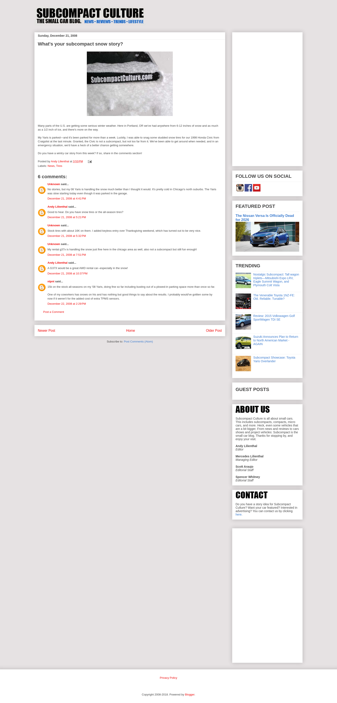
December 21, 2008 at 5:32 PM (66, 235)
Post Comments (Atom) (138, 341)
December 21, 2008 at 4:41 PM (66, 198)
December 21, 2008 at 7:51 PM (66, 254)
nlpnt (50, 281)
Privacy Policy (168, 677)
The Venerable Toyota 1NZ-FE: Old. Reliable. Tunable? (274, 297)
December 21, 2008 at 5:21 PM (66, 217)
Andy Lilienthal (57, 206)
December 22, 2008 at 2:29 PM (66, 303)
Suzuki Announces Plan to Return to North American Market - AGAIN (275, 340)
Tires (59, 165)
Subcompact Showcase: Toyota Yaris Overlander (274, 359)
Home (130, 330)
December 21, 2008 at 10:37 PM (67, 273)
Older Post (214, 330)
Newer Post (46, 330)
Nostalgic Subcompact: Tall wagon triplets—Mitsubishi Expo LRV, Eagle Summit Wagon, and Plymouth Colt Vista (276, 280)
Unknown (53, 184)
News (51, 165)
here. (239, 514)
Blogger (190, 694)
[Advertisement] (267, 98)
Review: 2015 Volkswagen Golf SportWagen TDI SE (274, 317)
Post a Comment (53, 311)
